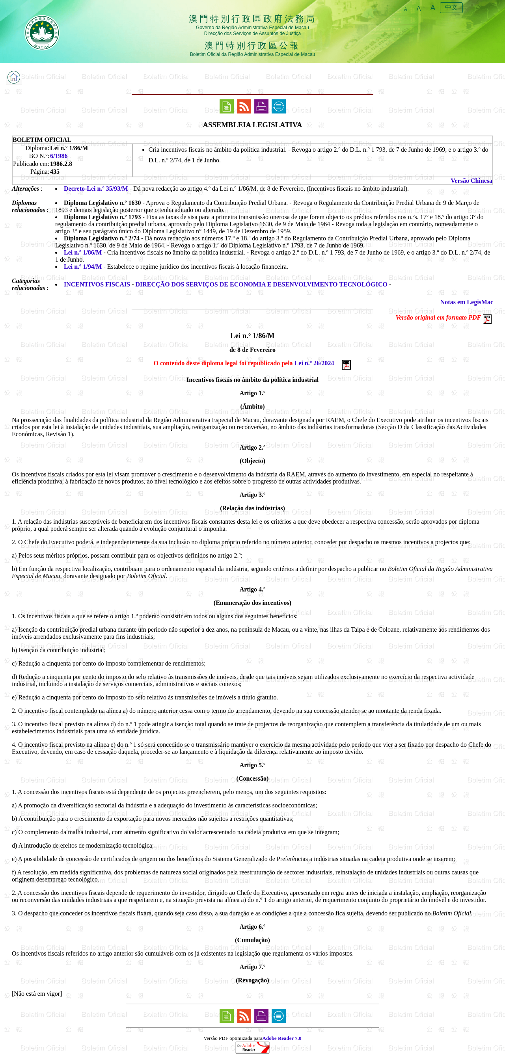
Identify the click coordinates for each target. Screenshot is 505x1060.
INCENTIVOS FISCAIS (97, 284)
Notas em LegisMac (466, 302)
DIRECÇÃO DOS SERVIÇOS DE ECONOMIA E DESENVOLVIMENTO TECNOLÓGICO (262, 284)
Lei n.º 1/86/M (83, 252)
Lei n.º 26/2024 (314, 363)
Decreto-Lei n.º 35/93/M (96, 188)
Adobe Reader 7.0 (282, 1038)
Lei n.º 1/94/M (83, 266)
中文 (451, 7)
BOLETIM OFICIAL (42, 139)
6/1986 (58, 155)
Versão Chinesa (471, 180)
